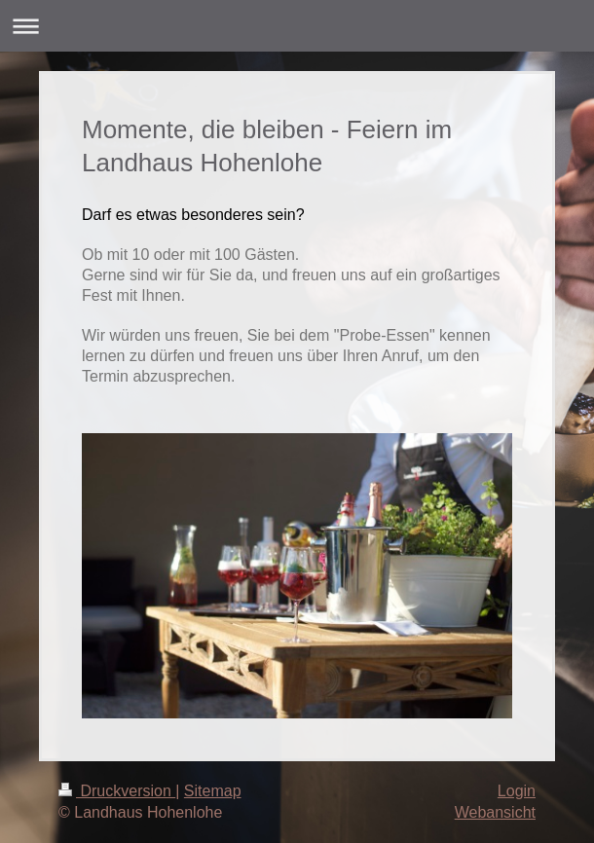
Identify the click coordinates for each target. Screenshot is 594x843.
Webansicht (495, 812)
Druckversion (116, 791)
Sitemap (212, 791)
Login (517, 791)
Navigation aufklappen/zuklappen (297, 26)
